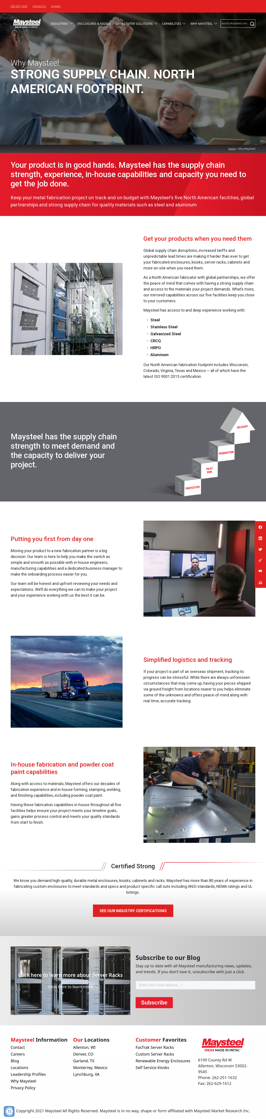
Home (232, 148)
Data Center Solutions (134, 24)
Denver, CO (83, 1054)
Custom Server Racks (155, 1054)
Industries (59, 24)
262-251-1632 (19, 6)
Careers (55, 6)
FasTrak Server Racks (155, 1047)
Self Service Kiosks (152, 1067)
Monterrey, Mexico (90, 1067)
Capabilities (171, 24)
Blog (15, 1060)
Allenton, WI (84, 1047)
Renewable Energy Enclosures (163, 1060)
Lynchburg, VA (86, 1074)
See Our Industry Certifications (133, 910)
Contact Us (39, 6)
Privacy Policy (23, 1087)
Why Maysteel (201, 24)
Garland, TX (83, 1060)
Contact (18, 1047)
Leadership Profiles (28, 1074)
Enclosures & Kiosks (94, 24)
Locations (19, 1067)
